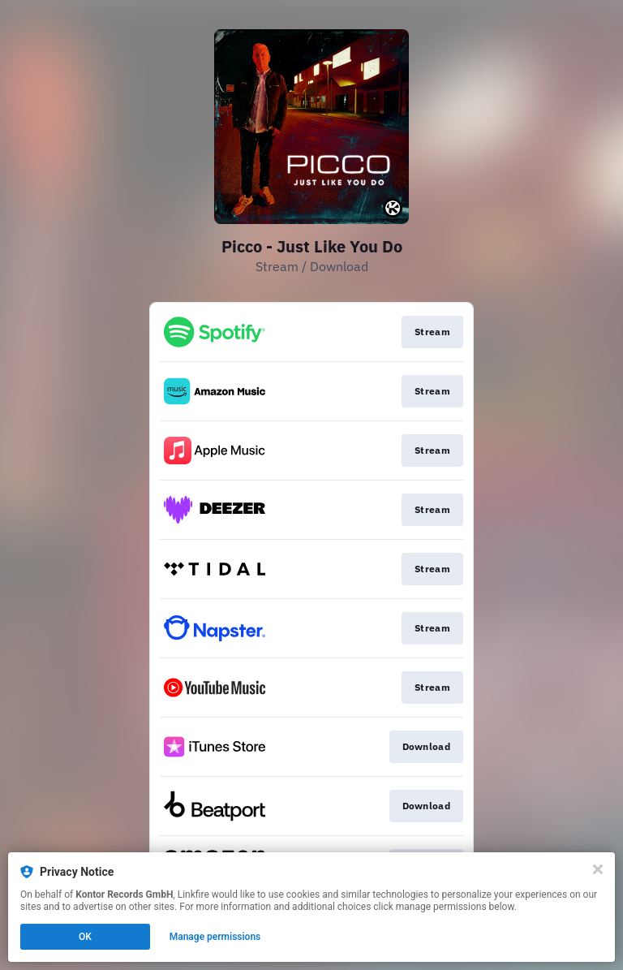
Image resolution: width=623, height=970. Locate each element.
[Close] (598, 869)
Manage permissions (215, 936)
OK (85, 936)
